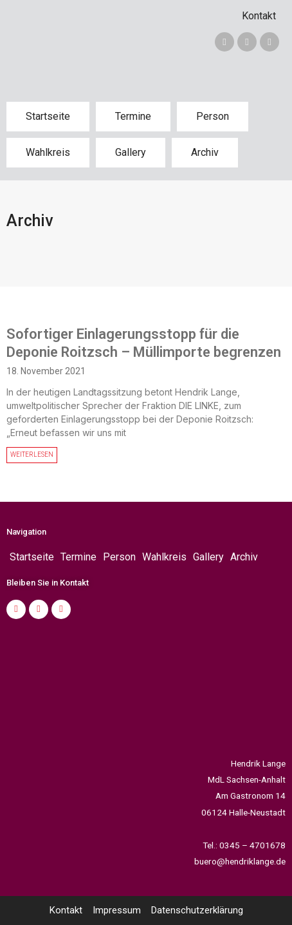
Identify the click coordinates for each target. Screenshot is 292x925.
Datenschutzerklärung (197, 910)
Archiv (205, 152)
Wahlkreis (48, 152)
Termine (133, 116)
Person (212, 116)
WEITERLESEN (31, 454)
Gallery (130, 152)
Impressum (117, 910)
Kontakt (259, 16)
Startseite (48, 116)
